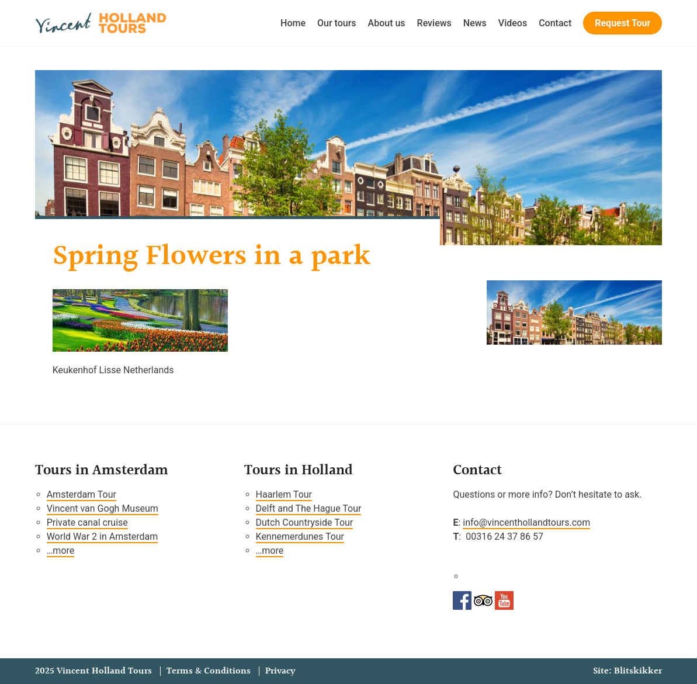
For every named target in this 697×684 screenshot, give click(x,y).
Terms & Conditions (209, 671)
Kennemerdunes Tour (300, 536)
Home (293, 23)
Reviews (434, 23)
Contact (555, 23)
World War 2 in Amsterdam (102, 536)
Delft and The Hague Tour (309, 508)
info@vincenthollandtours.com (526, 522)
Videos (512, 23)
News (475, 23)
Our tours (336, 23)
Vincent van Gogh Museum (102, 508)
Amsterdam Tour (81, 494)
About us (386, 23)
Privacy (280, 671)
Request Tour (622, 23)
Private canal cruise (87, 522)
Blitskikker (638, 671)
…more (61, 550)
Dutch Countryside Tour (304, 522)
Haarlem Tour (284, 494)
